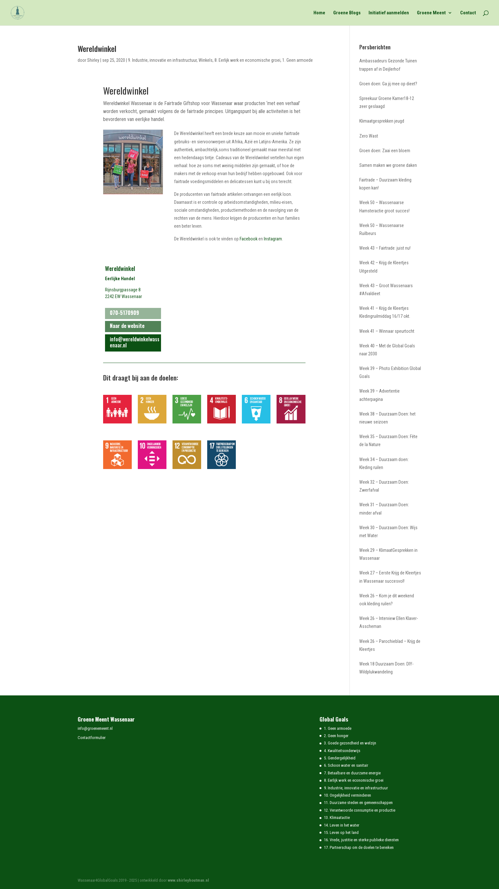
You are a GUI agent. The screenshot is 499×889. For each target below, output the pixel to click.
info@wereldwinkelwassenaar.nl (134, 342)
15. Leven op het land (341, 832)
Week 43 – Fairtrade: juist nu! (385, 248)
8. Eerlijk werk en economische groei (247, 60)
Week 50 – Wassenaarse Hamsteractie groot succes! (384, 206)
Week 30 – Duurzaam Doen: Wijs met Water (388, 531)
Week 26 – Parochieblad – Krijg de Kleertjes (389, 645)
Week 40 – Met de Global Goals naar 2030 (387, 349)
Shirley (93, 60)
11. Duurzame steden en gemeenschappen (358, 802)
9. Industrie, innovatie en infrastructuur (162, 60)
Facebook (248, 238)
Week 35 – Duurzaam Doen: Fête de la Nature (388, 440)
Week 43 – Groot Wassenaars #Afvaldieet (386, 289)
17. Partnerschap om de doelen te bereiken (359, 847)
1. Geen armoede (297, 60)
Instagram (273, 238)
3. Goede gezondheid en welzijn (350, 743)
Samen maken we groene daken (388, 165)
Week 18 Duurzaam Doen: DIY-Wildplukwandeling (386, 667)
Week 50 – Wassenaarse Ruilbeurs (381, 229)
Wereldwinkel (97, 48)
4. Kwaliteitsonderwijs (342, 750)
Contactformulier (92, 737)
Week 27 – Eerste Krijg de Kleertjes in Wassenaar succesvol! (390, 576)
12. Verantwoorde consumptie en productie (359, 810)
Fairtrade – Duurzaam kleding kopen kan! (385, 183)
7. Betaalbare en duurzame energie (352, 773)
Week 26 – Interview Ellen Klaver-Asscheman (388, 622)
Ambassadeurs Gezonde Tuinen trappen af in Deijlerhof (388, 64)
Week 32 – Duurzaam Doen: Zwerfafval (384, 486)
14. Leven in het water (341, 825)
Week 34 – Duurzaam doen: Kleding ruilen (384, 463)
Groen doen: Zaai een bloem (384, 150)
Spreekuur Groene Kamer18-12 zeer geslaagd (386, 102)
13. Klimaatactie (337, 817)
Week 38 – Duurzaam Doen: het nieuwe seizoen (387, 417)
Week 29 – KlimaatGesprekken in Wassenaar (388, 554)
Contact (468, 13)
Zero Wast (368, 136)
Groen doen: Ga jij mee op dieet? (388, 83)
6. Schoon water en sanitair (346, 765)
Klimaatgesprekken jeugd (381, 121)
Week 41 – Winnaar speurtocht (386, 331)
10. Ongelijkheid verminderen (347, 795)
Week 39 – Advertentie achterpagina (379, 395)
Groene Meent (431, 13)
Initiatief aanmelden (389, 13)
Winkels (206, 60)
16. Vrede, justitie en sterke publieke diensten (361, 839)
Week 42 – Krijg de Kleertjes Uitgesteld (384, 266)
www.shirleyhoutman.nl (188, 880)
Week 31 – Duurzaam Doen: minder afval (384, 508)
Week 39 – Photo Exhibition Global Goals (390, 372)
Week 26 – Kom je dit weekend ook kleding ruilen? (386, 599)
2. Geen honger (336, 735)
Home (319, 13)
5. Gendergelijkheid (339, 758)
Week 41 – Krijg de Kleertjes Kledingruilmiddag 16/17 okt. (384, 312)
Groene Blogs (347, 13)
